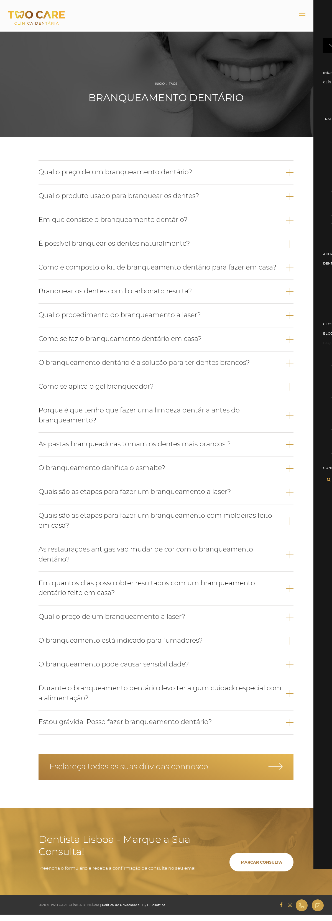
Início (160, 84)
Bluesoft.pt (156, 911)
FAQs (173, 84)
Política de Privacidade (121, 911)
